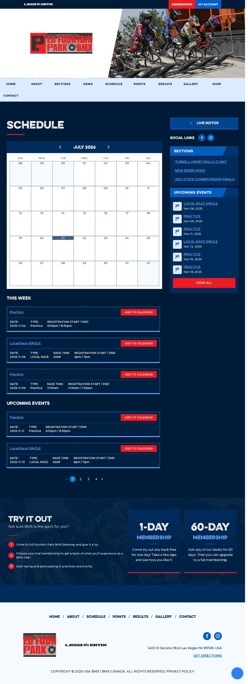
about (76, 616)
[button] (67, 479)
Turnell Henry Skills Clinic (201, 162)
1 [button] (72, 479)
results (144, 616)
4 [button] (96, 479)
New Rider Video (190, 170)
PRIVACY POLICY (180, 671)
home (58, 616)
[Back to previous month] (60, 147)
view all (204, 283)
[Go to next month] (109, 147)
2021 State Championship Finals (205, 179)
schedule (99, 616)
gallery (167, 616)
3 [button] (88, 479)
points (123, 616)
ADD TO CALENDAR (139, 312)
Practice (17, 312)
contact (187, 616)
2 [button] (81, 479)
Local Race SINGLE (25, 343)
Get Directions (207, 656)
